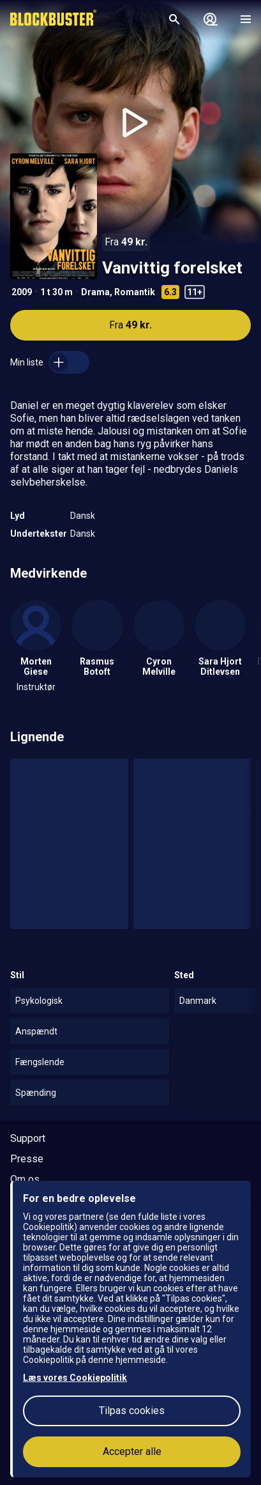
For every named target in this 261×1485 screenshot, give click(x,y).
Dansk (82, 516)
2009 (21, 292)
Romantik (134, 292)
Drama (95, 292)
